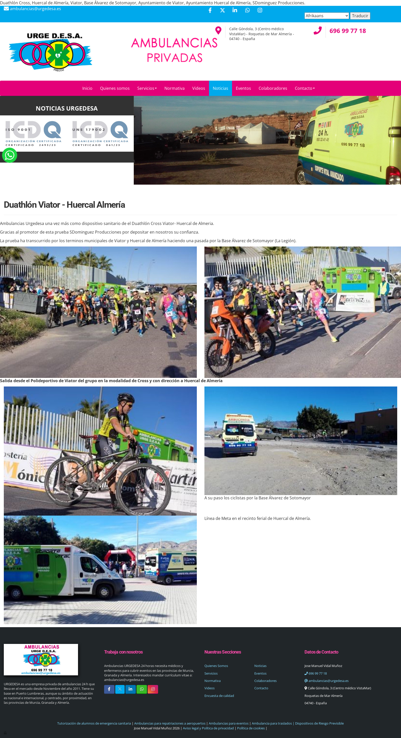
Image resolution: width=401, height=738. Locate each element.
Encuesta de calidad (219, 695)
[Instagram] (260, 11)
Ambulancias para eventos (229, 723)
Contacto (305, 88)
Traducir (360, 16)
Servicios (147, 88)
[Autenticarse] (5, 732)
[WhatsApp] (247, 11)
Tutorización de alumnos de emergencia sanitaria (94, 723)
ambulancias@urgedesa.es (326, 680)
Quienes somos (115, 88)
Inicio (87, 88)
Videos (198, 88)
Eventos (243, 88)
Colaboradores (273, 88)
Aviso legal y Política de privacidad (208, 728)
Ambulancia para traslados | (273, 723)
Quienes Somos (216, 665)
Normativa (174, 88)
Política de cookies (251, 728)
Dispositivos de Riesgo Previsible (319, 723)
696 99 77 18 (315, 673)
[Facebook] (210, 11)
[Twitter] (222, 11)
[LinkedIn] (235, 11)
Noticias (220, 88)
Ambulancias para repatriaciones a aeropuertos (169, 723)
